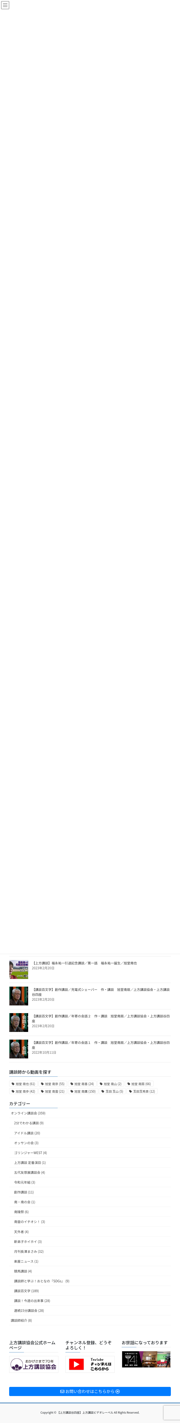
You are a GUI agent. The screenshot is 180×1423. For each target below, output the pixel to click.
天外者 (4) (21, 1231)
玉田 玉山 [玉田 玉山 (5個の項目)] (114, 1091)
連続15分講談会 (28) (29, 1310)
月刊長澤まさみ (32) (29, 1251)
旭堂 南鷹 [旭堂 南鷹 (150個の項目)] (85, 1091)
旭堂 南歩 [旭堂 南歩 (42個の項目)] (25, 1091)
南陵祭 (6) (21, 1211)
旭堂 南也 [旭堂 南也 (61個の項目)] (25, 1084)
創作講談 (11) (24, 1192)
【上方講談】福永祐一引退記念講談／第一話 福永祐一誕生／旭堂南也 (84, 963)
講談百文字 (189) (26, 1290)
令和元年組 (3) (24, 1182)
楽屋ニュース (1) (26, 1261)
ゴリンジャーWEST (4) (30, 1152)
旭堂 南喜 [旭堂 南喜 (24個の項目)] (84, 1084)
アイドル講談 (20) (27, 1133)
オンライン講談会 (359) (28, 1113)
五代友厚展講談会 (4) (29, 1172)
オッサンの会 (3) (26, 1142)
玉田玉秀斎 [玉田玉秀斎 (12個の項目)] (144, 1091)
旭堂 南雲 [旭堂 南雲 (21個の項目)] (54, 1091)
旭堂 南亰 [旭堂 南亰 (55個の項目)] (54, 1084)
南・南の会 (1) (24, 1202)
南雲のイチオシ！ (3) (29, 1221)
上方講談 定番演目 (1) (30, 1162)
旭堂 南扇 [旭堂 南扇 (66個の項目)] (141, 1084)
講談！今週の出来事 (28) (32, 1300)
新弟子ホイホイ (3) (28, 1241)
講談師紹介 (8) (21, 1320)
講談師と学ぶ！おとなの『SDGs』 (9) (41, 1281)
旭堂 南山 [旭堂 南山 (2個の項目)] (113, 1084)
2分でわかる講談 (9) (29, 1123)
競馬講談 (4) (23, 1271)
